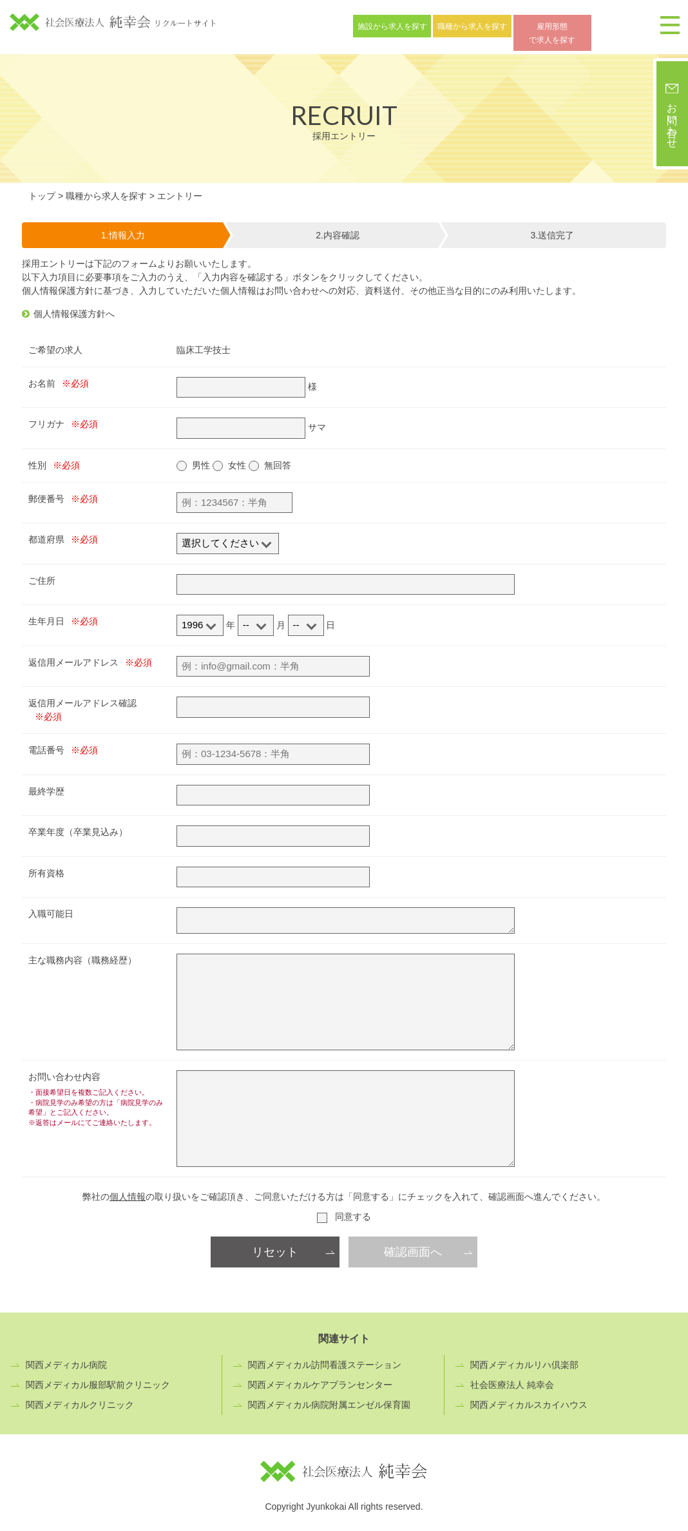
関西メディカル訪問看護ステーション (324, 1357)
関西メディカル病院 (66, 1357)
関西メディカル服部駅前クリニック (98, 1377)
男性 (201, 457)
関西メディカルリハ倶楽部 (524, 1357)
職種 (500, 25)
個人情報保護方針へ (74, 305)
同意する (353, 1209)
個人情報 (128, 1189)
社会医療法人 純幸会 (512, 1377)
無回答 (277, 457)
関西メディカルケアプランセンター (320, 1377)
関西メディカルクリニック (80, 1397)
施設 (401, 25)
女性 (237, 457)
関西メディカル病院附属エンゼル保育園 (329, 1397)
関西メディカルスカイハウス (529, 1397)
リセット (275, 1244)
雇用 (598, 25)
